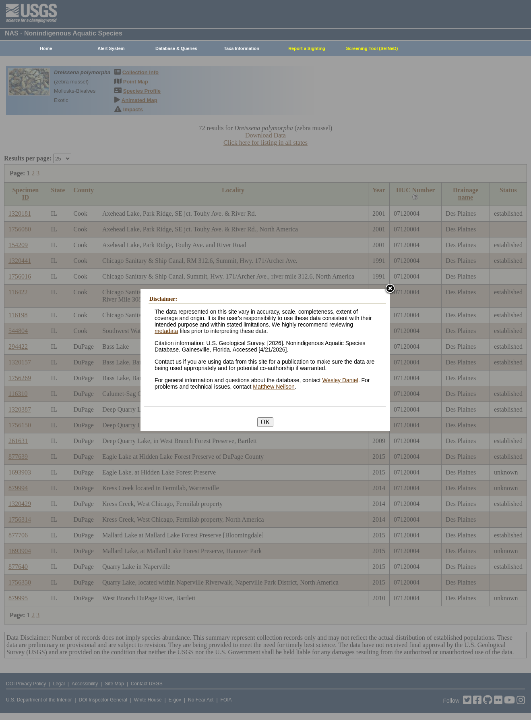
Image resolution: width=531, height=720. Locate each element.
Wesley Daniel (340, 380)
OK (265, 421)
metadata (166, 331)
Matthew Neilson (274, 386)
